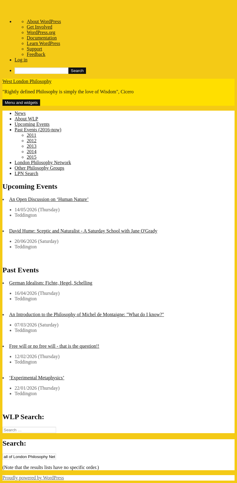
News (20, 113)
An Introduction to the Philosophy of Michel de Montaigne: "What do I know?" (86, 314)
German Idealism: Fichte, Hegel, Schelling (50, 282)
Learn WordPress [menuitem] (43, 43)
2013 (31, 146)
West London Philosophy (26, 81)
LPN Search (26, 173)
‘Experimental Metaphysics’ (36, 377)
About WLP (26, 118)
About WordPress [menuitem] (44, 21)
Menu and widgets (21, 102)
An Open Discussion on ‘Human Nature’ (49, 199)
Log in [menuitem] (21, 59)
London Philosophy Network (43, 162)
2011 (31, 135)
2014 (31, 151)
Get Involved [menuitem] (39, 26)
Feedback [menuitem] (36, 54)
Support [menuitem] (34, 48)
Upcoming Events (32, 124)
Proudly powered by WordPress (33, 477)
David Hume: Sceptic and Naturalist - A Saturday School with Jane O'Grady (83, 230)
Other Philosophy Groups (39, 168)
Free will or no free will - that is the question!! (54, 346)
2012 (31, 140)
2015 (31, 157)
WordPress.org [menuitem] (41, 32)
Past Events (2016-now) (38, 129)
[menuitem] (125, 70)
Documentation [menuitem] (42, 37)
